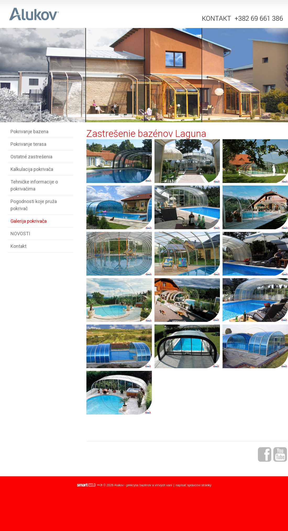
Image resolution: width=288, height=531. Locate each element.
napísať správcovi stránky (194, 485)
